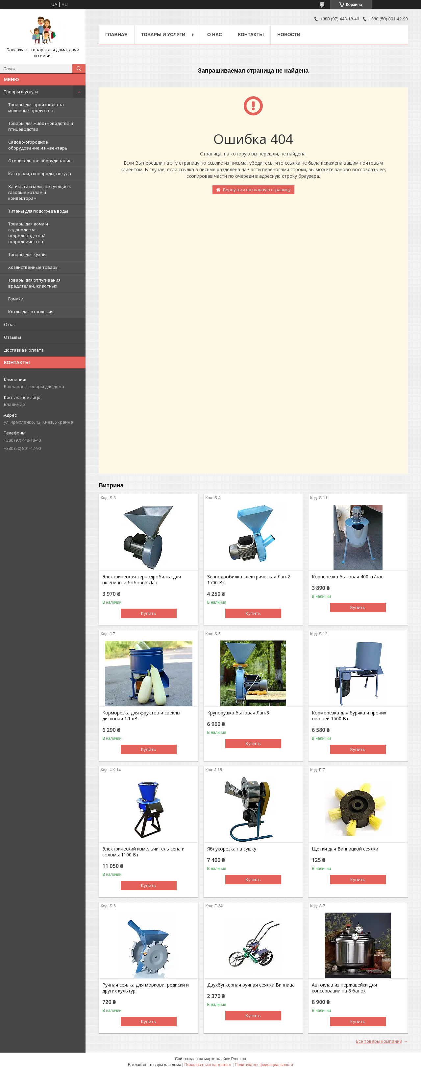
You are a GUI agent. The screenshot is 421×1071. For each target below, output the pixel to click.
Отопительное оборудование (40, 161)
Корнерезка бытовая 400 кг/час (347, 577)
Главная (116, 34)
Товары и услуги (21, 92)
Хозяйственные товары (33, 267)
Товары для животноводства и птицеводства (40, 126)
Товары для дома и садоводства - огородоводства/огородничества (28, 232)
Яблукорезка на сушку (231, 849)
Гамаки (15, 299)
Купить (148, 613)
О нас (9, 324)
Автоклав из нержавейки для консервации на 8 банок (344, 988)
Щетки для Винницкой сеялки (345, 849)
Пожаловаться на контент (208, 1064)
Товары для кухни (27, 254)
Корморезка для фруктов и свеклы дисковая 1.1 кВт (141, 716)
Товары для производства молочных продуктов (36, 107)
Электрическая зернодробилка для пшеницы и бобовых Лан (141, 580)
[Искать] (79, 69)
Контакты (250, 34)
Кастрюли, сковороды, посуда (39, 173)
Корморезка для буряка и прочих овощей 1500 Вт (349, 716)
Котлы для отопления (30, 311)
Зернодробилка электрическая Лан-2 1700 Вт (248, 580)
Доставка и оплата (24, 350)
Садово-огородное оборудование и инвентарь (37, 145)
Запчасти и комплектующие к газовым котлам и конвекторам (39, 192)
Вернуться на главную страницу (257, 190)
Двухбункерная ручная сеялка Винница (251, 985)
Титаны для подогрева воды (38, 211)
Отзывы (12, 337)
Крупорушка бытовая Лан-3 (238, 713)
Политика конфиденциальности (264, 1064)
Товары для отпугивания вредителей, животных (34, 283)
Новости (288, 34)
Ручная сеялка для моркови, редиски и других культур (145, 988)
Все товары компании (379, 1041)
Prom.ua (238, 1059)
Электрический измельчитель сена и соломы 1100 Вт (143, 852)
